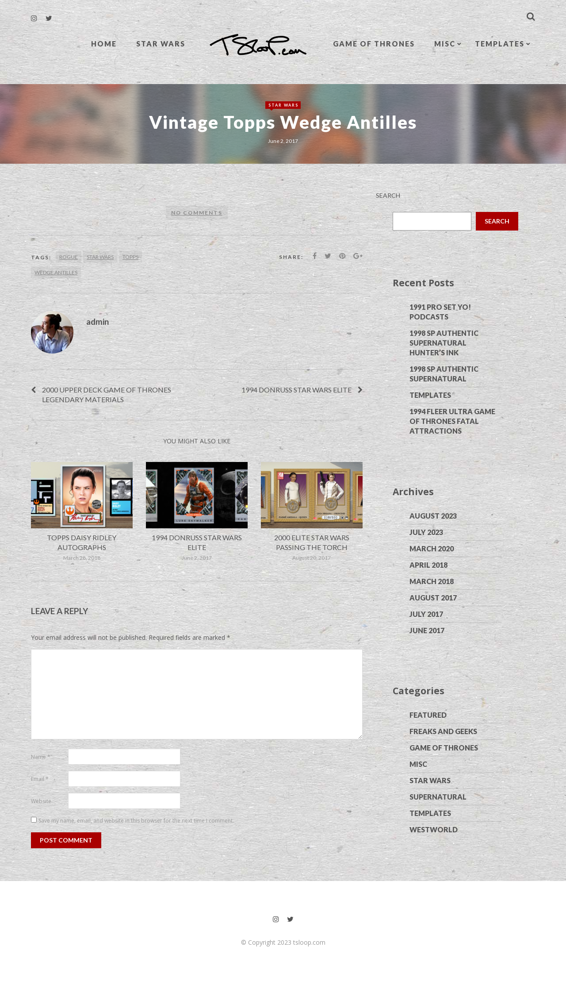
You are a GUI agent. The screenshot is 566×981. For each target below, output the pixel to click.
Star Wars (160, 43)
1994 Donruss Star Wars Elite (296, 389)
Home (104, 43)
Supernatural (438, 796)
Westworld (433, 829)
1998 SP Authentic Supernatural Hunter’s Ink (443, 343)
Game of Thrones (374, 43)
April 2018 (428, 565)
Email (40, 779)
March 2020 (431, 548)
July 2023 (426, 532)
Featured (428, 715)
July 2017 (426, 614)
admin (97, 321)
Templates (499, 43)
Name (40, 757)
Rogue (68, 257)
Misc (444, 43)
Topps (130, 257)
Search (388, 195)
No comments (196, 212)
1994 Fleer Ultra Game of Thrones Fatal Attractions (452, 421)
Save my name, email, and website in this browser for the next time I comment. (136, 820)
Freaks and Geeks (443, 731)
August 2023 (433, 516)
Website (41, 801)
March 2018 (431, 581)
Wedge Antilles (55, 272)
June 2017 (426, 630)
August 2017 (433, 597)
